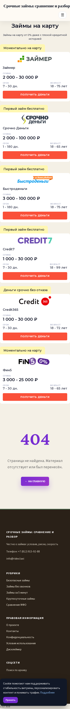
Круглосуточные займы (20, 599)
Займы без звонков (18, 586)
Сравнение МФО (16, 605)
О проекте (12, 625)
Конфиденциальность (20, 637)
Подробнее (47, 693)
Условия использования (21, 643)
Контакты (12, 631)
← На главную (35, 481)
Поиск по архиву (16, 670)
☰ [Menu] (62, 15)
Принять (10, 700)
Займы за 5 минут (17, 593)
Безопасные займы (18, 580)
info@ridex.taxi (15, 559)
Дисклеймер (13, 649)
